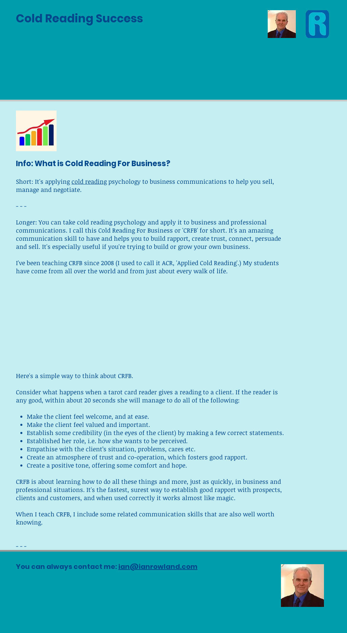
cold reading (89, 181)
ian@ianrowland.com (158, 566)
